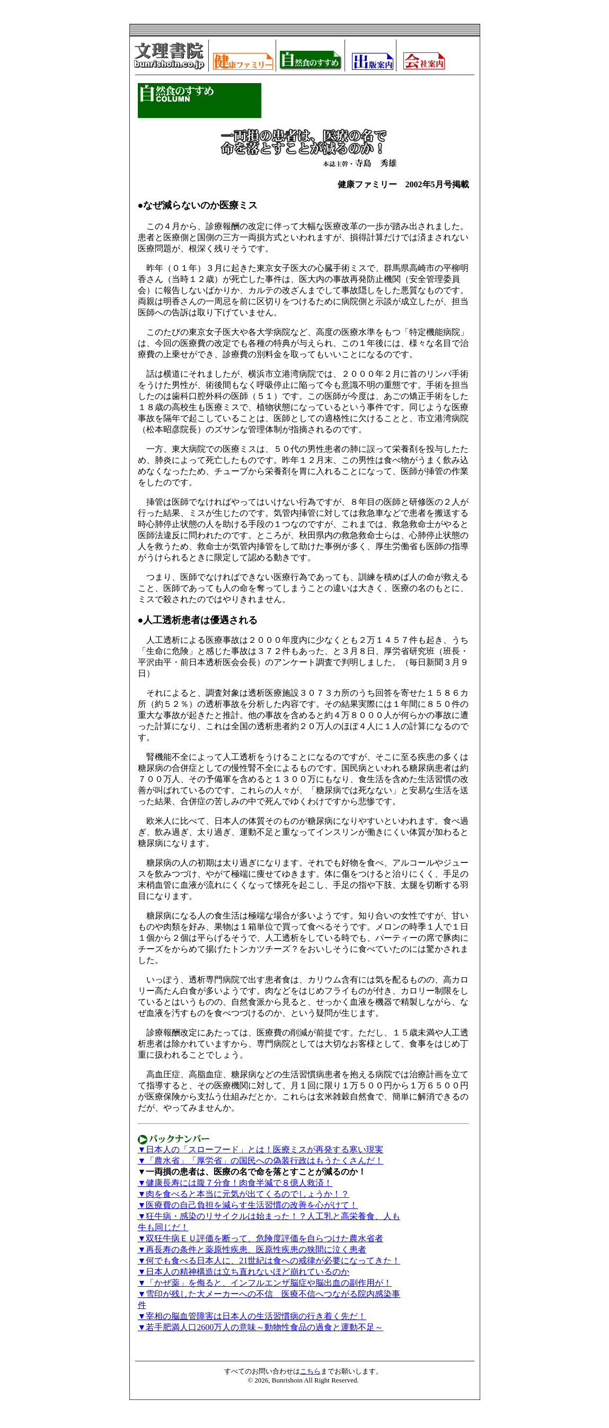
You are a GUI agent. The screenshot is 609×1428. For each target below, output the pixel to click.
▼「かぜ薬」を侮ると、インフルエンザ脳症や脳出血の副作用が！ (265, 1282)
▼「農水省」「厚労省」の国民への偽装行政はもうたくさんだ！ (261, 1160)
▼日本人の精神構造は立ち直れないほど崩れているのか (244, 1271)
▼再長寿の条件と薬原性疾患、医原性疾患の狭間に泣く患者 (252, 1249)
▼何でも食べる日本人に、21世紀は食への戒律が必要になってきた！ (269, 1260)
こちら (310, 1371)
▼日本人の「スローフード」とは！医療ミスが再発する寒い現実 (261, 1149)
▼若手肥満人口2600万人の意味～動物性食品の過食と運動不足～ (261, 1327)
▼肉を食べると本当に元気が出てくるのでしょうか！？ (244, 1193)
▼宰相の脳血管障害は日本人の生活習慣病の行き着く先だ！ (252, 1316)
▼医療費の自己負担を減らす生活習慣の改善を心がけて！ (248, 1204)
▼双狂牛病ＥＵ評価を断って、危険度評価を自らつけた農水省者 (261, 1238)
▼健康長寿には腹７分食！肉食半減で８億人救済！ (235, 1182)
